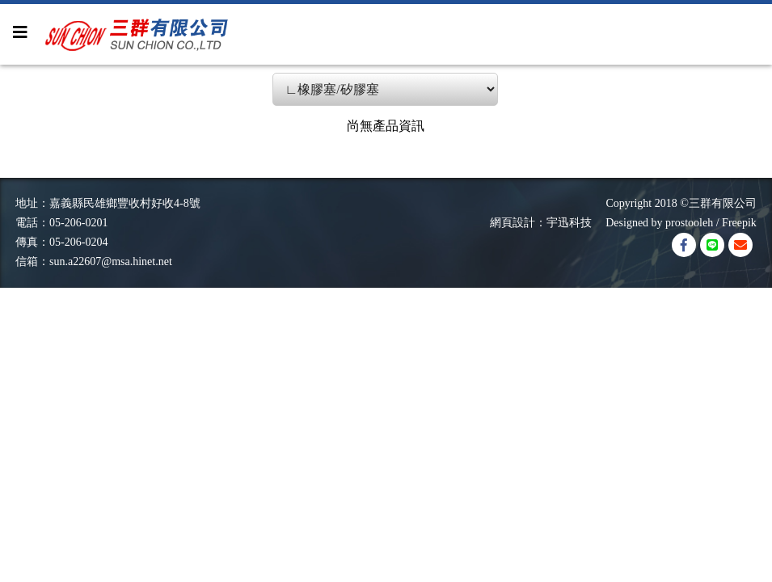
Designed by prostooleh (653, 223)
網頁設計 (512, 223)
